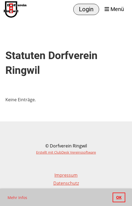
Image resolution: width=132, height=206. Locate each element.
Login (86, 9)
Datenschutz (66, 183)
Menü (114, 9)
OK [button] (118, 197)
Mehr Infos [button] (17, 197)
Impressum (66, 175)
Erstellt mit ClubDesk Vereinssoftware (66, 152)
